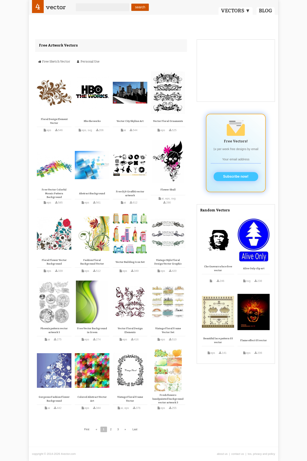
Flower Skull (168, 189)
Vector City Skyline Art (130, 121)
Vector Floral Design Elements (130, 330)
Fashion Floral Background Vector (92, 262)
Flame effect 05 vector (253, 340)
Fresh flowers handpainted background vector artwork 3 (168, 399)
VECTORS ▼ (235, 11)
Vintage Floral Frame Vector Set (168, 330)
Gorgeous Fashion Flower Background (54, 399)
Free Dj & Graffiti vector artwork (130, 193)
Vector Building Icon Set (130, 262)
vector (56, 7)
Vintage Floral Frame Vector (130, 399)
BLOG (265, 11)
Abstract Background (92, 193)
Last (134, 429)
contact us (237, 453)
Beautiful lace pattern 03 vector (218, 340)
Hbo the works (92, 121)
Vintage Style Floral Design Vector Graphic (168, 262)
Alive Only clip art (253, 268)
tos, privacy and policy (261, 453)
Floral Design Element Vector (54, 121)
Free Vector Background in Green (92, 330)
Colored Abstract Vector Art (92, 399)
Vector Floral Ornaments (168, 121)
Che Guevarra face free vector (218, 268)
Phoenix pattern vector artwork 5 (54, 330)
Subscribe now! (236, 176)
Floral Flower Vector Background (54, 262)
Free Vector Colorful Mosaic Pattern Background (54, 193)
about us (222, 453)
